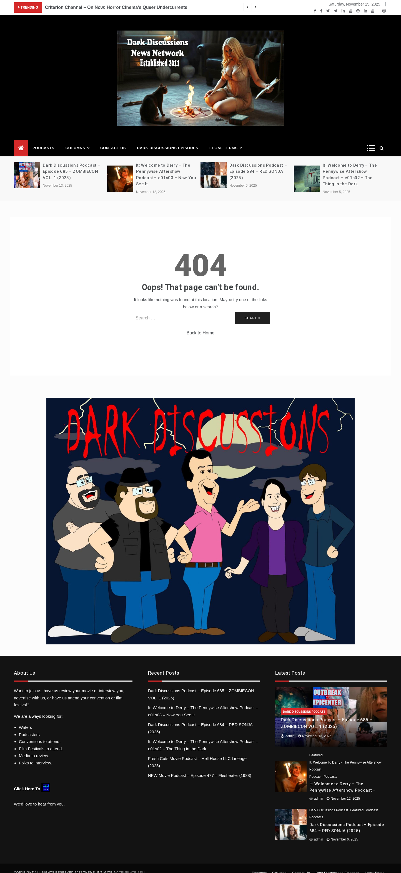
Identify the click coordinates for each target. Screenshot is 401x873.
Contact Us (113, 139)
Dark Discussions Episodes (167, 139)
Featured (316, 747)
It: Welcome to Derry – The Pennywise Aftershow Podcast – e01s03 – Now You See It (342, 782)
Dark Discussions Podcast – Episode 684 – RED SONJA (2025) (258, 163)
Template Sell (132, 864)
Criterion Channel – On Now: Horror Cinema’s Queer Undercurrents (116, 7)
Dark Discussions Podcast (304, 703)
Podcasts (43, 139)
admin (290, 728)
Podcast (315, 768)
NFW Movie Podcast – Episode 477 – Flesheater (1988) (199, 767)
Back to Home (200, 324)
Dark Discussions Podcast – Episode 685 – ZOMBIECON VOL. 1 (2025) (71, 163)
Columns (77, 139)
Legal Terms (225, 139)
